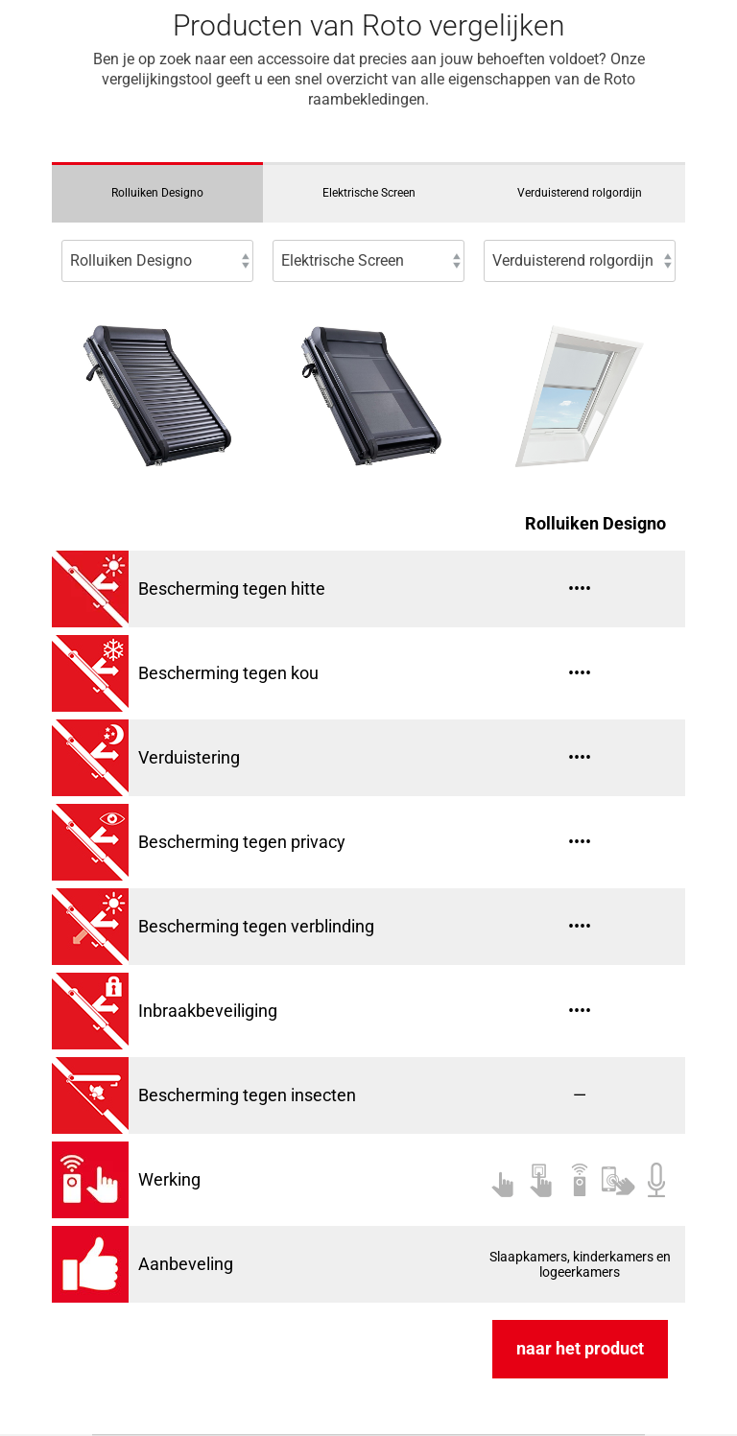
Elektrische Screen (369, 193)
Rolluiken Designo (157, 193)
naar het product (580, 1348)
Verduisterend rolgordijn (579, 193)
